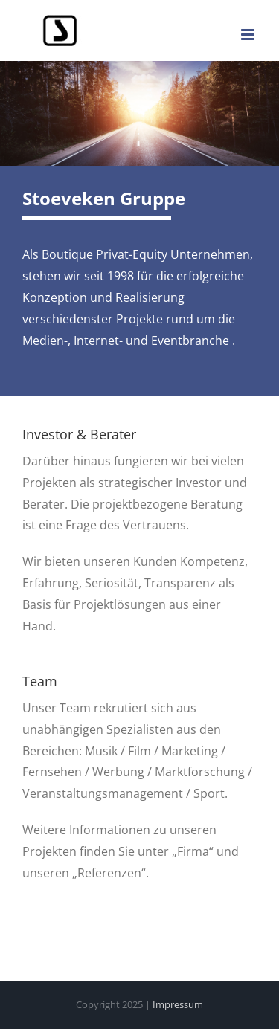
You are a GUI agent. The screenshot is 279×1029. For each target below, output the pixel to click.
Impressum (178, 1004)
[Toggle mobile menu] (249, 34)
